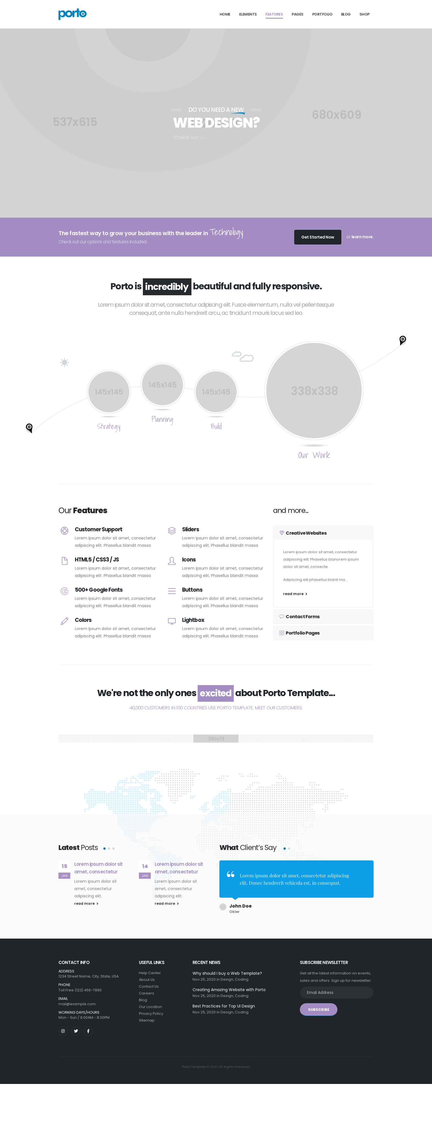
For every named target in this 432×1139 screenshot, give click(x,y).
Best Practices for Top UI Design (224, 1003)
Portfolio (322, 14)
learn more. (363, 237)
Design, (227, 976)
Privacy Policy (151, 1010)
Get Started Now (317, 237)
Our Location (150, 1003)
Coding (241, 976)
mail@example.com (77, 1000)
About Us (147, 976)
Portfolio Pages (299, 633)
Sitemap (146, 1017)
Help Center (150, 969)
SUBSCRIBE (318, 1006)
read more (295, 593)
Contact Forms (299, 616)
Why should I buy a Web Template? (227, 970)
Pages (298, 14)
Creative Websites (303, 533)
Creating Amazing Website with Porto (229, 986)
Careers (146, 990)
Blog (346, 14)
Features (274, 14)
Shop (364, 14)
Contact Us (149, 983)
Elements (248, 14)
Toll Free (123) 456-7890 (80, 987)
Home (225, 14)
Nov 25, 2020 (204, 976)
